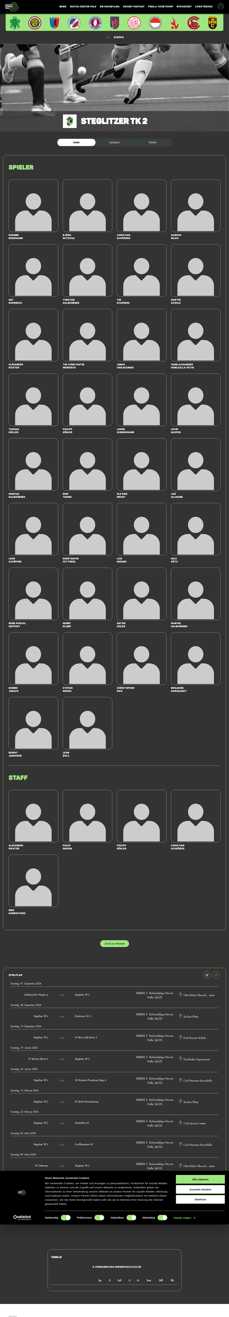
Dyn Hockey (184, 6)
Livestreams (204, 6)
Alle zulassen (200, 1271)
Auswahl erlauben (200, 1281)
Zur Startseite (114, 1215)
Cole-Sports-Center (195, 1123)
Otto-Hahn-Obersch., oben (199, 995)
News (63, 6)
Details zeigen (182, 1310)
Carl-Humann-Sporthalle (198, 1080)
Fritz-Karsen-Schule (195, 1038)
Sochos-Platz (191, 1016)
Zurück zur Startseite (114, 943)
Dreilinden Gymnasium (197, 1059)
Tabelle (152, 142)
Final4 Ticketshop (160, 6)
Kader (76, 142)
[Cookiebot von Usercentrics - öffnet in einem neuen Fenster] (22, 1310)
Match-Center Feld (83, 6)
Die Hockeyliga (109, 6)
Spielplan (114, 142)
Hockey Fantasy (133, 6)
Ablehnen (200, 1291)
